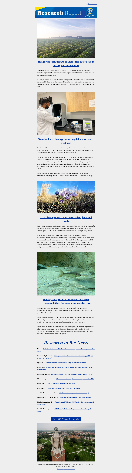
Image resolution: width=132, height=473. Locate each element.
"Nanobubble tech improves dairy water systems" (75, 397)
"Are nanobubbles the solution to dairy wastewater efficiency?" (66, 362)
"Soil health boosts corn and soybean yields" (61, 383)
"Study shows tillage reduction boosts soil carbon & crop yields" (71, 374)
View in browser (92, 4)
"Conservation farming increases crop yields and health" (75, 379)
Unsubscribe (60, 469)
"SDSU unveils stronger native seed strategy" (74, 393)
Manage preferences (69, 469)
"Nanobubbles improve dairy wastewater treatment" (63, 388)
